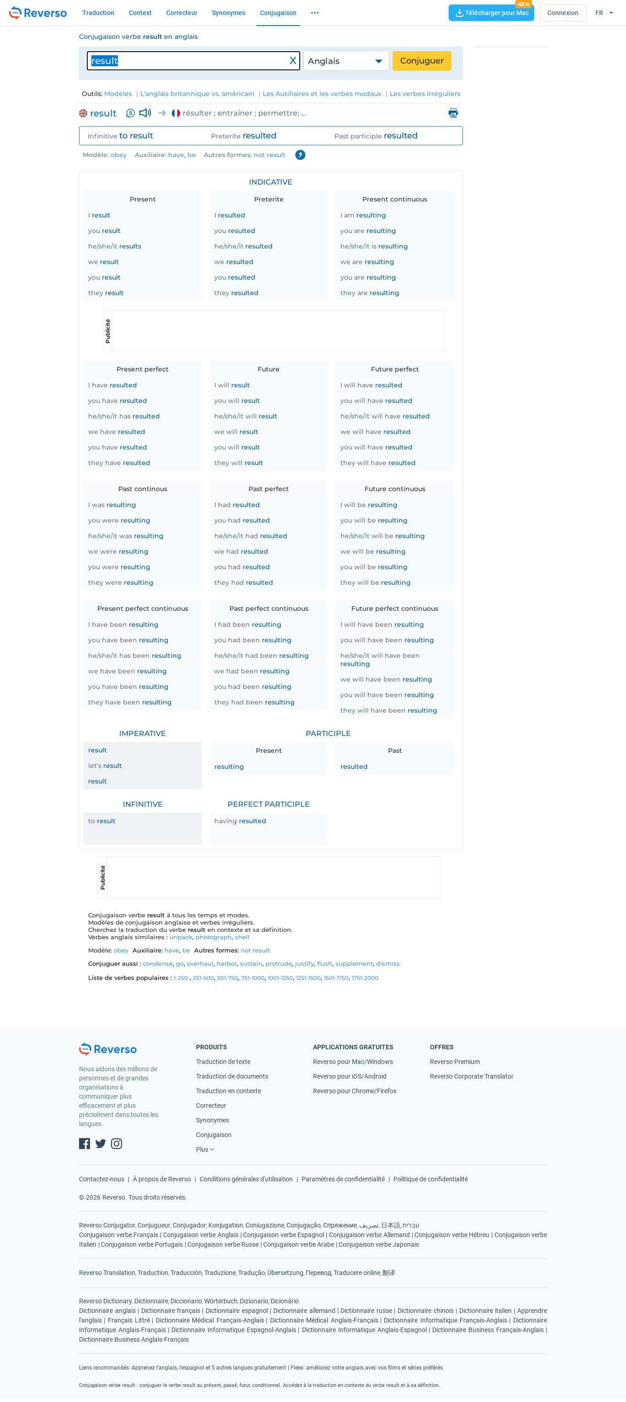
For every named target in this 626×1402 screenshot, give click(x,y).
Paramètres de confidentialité (343, 1179)
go (180, 963)
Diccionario (186, 1301)
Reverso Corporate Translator (472, 1076)
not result (270, 155)
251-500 (203, 977)
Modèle (95, 155)
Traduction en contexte (228, 1091)
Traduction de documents (232, 1076)
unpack (181, 937)
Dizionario (254, 1301)
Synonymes (228, 12)
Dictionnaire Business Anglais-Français (134, 1339)
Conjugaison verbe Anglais (201, 1234)
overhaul (200, 963)
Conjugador (189, 1225)
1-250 (181, 977)
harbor (227, 963)
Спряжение (340, 1225)
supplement (354, 963)
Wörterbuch (221, 1301)
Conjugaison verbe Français (118, 1234)
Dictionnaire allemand (304, 1310)
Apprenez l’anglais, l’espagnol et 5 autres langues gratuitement (209, 1368)
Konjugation (225, 1225)
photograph (214, 937)
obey (119, 155)
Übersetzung (285, 1272)
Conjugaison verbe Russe (223, 1244)
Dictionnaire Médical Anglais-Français (324, 1320)
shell (242, 937)
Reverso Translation (107, 1272)
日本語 (390, 1225)
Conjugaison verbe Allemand (369, 1234)
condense (158, 963)
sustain (251, 963)
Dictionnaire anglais (107, 1310)
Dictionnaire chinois (426, 1310)
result (103, 113)
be (191, 155)
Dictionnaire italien (485, 1310)
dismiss (388, 963)
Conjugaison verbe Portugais (142, 1244)
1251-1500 (308, 977)
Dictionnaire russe (366, 1310)
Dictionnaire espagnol (237, 1310)
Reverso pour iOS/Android (350, 1076)
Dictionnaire (151, 1301)
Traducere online (357, 1272)
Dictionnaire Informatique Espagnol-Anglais (233, 1329)
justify (304, 963)
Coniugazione (264, 1225)
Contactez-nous (101, 1179)
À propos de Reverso (162, 1179)
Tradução (251, 1272)
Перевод (318, 1272)
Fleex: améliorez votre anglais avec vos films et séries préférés (367, 1368)
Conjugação (303, 1225)
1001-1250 (280, 977)
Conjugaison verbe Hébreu (451, 1234)
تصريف (369, 1225)
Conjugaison (278, 12)
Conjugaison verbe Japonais (379, 1244)
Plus (202, 1149)
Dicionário (285, 1301)
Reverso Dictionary (105, 1301)
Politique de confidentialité (430, 1179)
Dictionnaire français (171, 1310)
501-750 (227, 977)
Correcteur (181, 12)
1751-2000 (365, 977)
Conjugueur (154, 1225)
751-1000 (253, 977)
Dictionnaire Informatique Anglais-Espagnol (364, 1329)
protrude (278, 963)
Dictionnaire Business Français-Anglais (488, 1329)
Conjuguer (422, 61)
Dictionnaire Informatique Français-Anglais (445, 1320)
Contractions (300, 155)
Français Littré (129, 1320)
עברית (411, 1225)
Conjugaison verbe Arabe (298, 1244)
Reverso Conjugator (107, 1225)
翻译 (388, 1272)
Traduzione (220, 1272)
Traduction (98, 12)
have (176, 155)
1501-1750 (336, 977)
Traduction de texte (223, 1061)
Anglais (324, 61)
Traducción (186, 1272)
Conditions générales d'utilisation (246, 1179)
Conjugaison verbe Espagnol (283, 1234)
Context (140, 12)
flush (324, 963)
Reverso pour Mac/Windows (353, 1061)
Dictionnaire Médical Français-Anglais (210, 1320)
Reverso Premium (455, 1061)
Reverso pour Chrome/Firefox (355, 1091)
